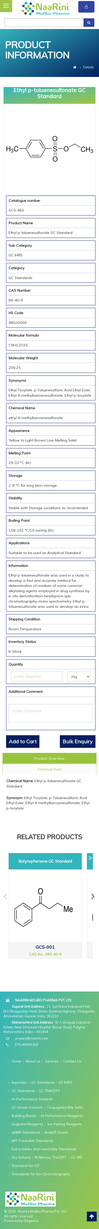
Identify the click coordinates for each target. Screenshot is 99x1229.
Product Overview (49, 758)
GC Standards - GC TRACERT (36, 1090)
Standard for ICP (26, 1165)
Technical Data (49, 769)
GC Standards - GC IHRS (51, 1082)
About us (33, 1061)
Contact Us (72, 1061)
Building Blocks (24, 1115)
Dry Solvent (21, 1157)
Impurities (19, 1082)
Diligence (31, 1221)
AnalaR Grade (56, 1132)
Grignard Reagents (27, 1124)
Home (16, 1061)
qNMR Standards (26, 1132)
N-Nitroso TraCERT (50, 1157)
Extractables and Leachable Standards (44, 1149)
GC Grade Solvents (27, 1107)
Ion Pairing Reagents (64, 1124)
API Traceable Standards (32, 1140)
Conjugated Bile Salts (65, 1107)
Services (52, 1061)
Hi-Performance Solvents (32, 1099)
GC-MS (76, 1157)
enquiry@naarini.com (31, 1038)
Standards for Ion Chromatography (41, 1174)
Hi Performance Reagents (62, 1115)
